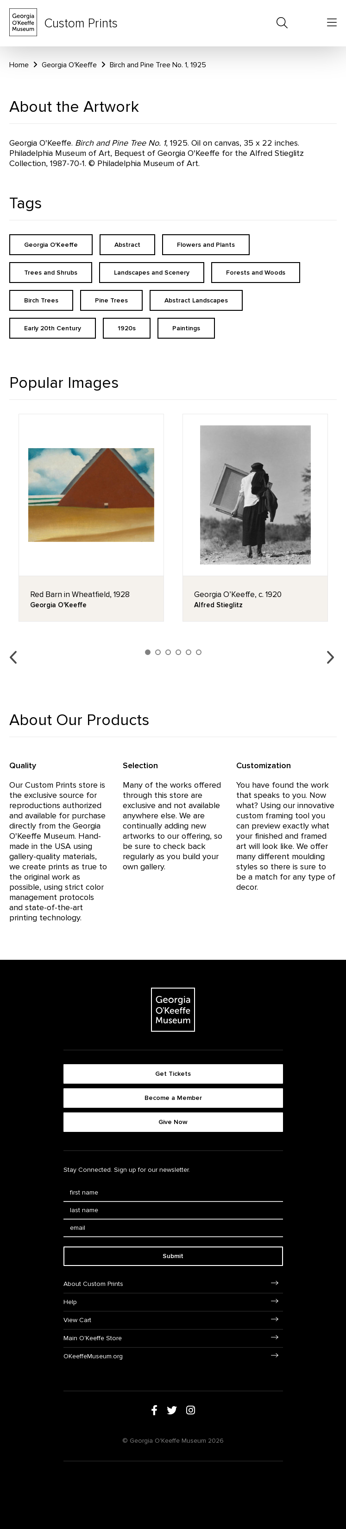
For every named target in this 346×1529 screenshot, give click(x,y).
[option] (91, 518)
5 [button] (188, 652)
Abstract (127, 245)
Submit (173, 1256)
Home (19, 65)
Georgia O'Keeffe (69, 65)
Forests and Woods (255, 272)
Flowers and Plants (206, 245)
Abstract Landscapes (196, 300)
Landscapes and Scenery (151, 272)
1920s (127, 328)
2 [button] (158, 652)
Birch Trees (41, 300)
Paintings (186, 328)
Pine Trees (111, 300)
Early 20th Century (52, 328)
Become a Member (173, 1098)
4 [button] (178, 652)
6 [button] (198, 652)
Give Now (173, 1122)
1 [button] (148, 652)
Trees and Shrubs (50, 272)
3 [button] (168, 652)
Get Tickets (173, 1074)
